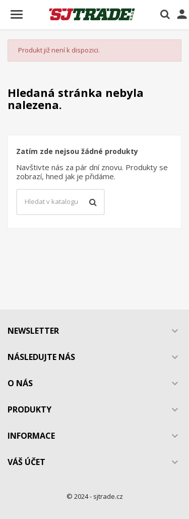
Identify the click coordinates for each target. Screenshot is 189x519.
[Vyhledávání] (60, 202)
